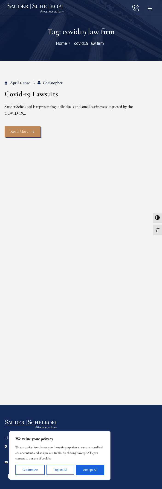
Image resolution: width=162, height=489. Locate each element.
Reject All (60, 470)
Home (61, 43)
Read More (22, 131)
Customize (30, 470)
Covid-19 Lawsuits (31, 94)
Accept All (90, 470)
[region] (59, 455)
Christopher (53, 82)
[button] (149, 8)
